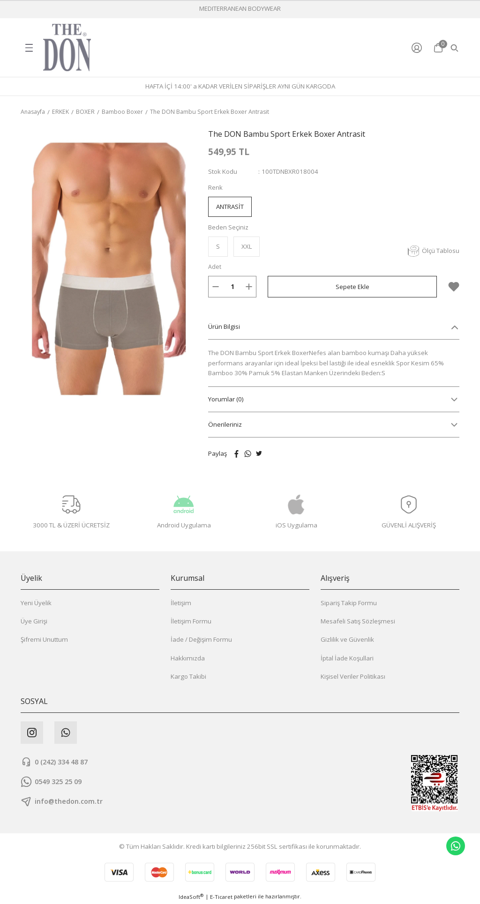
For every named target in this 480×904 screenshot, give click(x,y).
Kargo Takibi (188, 677)
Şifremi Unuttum (44, 640)
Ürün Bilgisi (224, 327)
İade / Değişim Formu (201, 640)
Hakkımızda (188, 658)
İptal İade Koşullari (347, 658)
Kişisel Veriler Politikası (353, 677)
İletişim (181, 603)
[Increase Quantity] (249, 287)
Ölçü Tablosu (433, 251)
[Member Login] (419, 48)
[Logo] (67, 47)
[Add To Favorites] (453, 287)
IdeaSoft (191, 897)
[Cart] (438, 48)
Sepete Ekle (352, 287)
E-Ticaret (221, 897)
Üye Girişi (34, 621)
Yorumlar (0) (226, 399)
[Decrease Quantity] (216, 287)
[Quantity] (232, 287)
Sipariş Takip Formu (349, 603)
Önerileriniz (225, 425)
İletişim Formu (191, 621)
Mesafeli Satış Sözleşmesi (358, 621)
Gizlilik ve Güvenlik (347, 640)
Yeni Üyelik (36, 603)
